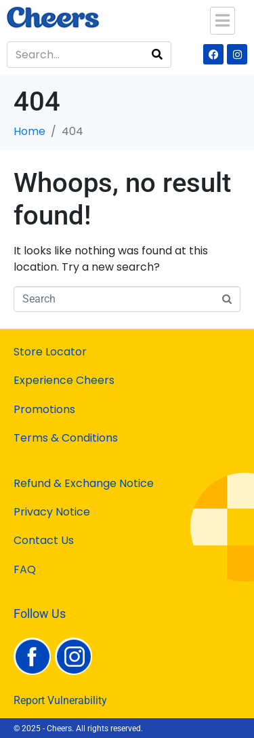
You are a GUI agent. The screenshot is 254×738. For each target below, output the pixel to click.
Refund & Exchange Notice (84, 483)
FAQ (25, 569)
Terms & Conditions (66, 438)
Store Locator (50, 352)
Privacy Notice (52, 512)
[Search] (157, 54)
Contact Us (44, 540)
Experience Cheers (64, 380)
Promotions (44, 409)
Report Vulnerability (60, 700)
